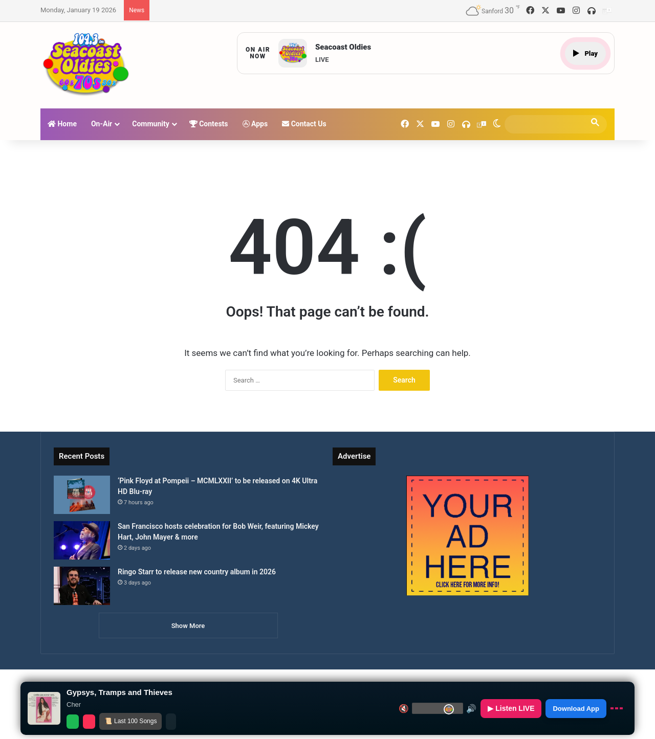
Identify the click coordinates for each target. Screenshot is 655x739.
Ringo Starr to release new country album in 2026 (197, 572)
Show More (188, 626)
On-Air (101, 124)
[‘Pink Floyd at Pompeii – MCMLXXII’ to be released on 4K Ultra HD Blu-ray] (82, 495)
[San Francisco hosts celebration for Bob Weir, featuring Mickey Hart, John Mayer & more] (82, 540)
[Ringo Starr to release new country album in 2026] (82, 586)
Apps (255, 124)
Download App (576, 708)
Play (585, 53)
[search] (546, 124)
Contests (208, 124)
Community (150, 124)
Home (62, 124)
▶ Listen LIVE (511, 708)
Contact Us (304, 124)
